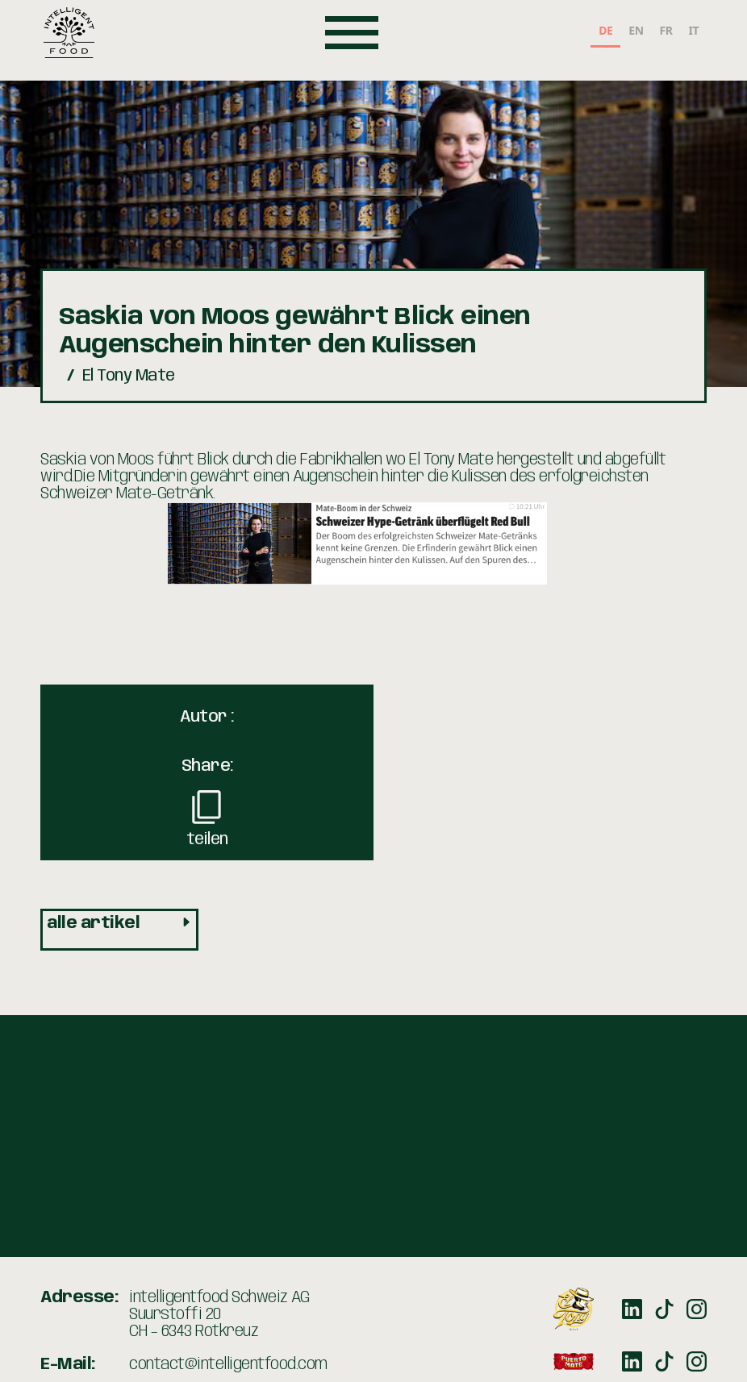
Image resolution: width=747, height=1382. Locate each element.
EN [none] (635, 30)
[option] (635, 33)
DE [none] (605, 30)
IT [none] (693, 30)
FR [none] (666, 30)
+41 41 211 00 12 (178, 1276)
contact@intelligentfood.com (228, 1243)
